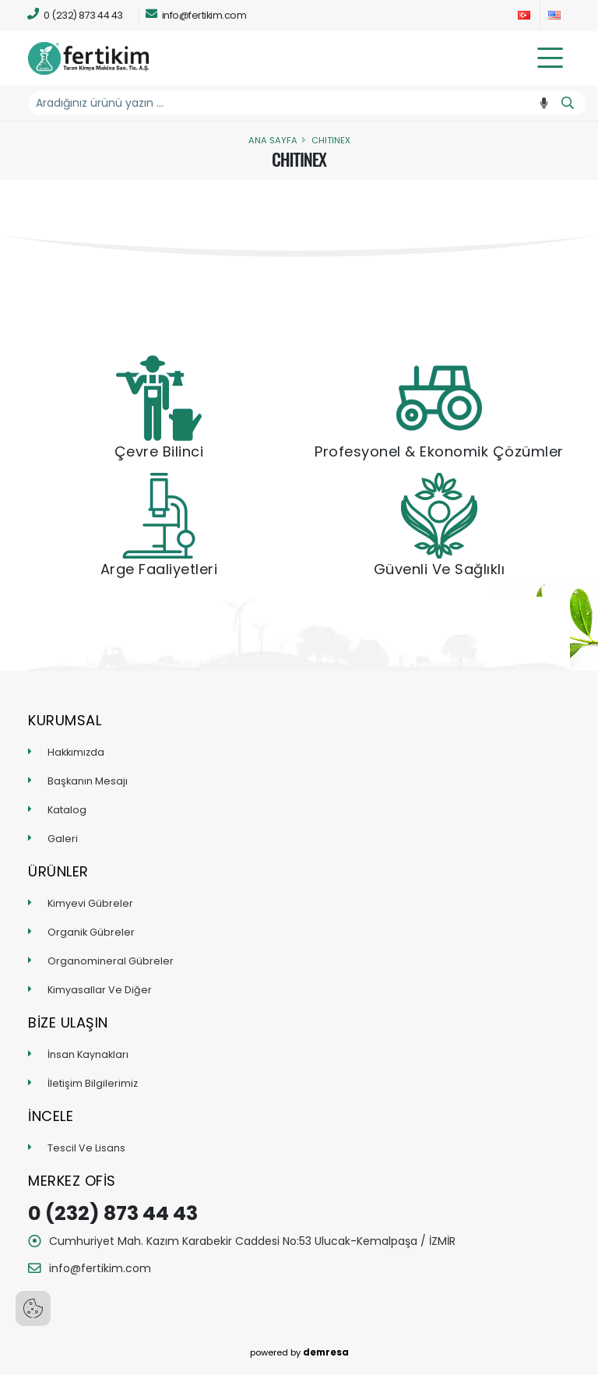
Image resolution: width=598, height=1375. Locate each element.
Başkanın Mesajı (87, 781)
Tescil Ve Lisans (86, 1148)
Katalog (66, 809)
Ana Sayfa (272, 140)
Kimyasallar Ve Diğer (99, 989)
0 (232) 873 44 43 (75, 15)
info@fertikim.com (196, 15)
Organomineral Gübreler (110, 961)
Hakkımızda (75, 752)
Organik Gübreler (91, 932)
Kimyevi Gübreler (90, 903)
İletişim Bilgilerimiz (92, 1083)
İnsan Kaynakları (87, 1054)
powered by (299, 1352)
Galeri (62, 838)
